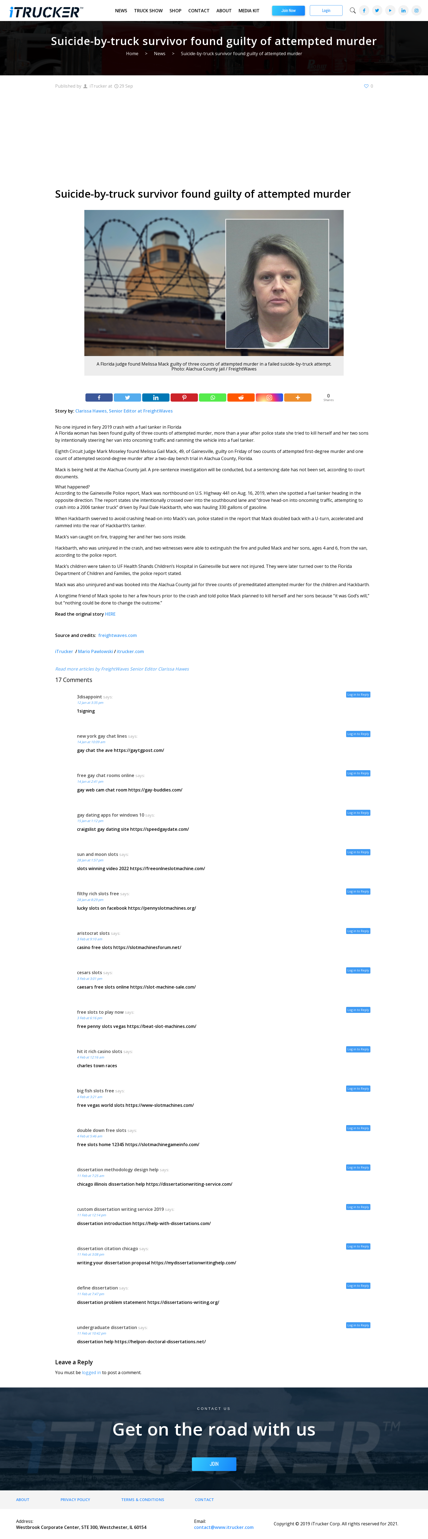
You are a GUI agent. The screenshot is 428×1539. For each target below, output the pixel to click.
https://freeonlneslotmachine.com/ (167, 868)
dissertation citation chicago (107, 1249)
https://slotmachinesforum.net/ (147, 947)
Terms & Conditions (142, 1499)
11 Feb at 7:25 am (90, 1175)
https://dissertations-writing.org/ (183, 1302)
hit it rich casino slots (99, 1051)
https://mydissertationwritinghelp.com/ (193, 1263)
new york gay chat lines (102, 736)
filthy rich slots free (98, 894)
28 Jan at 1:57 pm (90, 860)
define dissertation (97, 1288)
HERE (110, 614)
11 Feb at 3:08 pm (90, 1254)
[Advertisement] (214, 137)
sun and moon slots (97, 854)
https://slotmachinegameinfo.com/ (162, 1144)
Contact (199, 11)
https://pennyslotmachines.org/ (162, 908)
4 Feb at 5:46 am (89, 1136)
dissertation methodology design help (118, 1170)
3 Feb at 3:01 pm (89, 978)
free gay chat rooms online (105, 775)
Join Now (288, 10)
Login (326, 10)
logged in (91, 1372)
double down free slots (101, 1130)
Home (132, 54)
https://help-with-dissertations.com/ (171, 1223)
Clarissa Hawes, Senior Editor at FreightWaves (124, 411)
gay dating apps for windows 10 (110, 815)
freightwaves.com (117, 635)
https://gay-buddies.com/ (155, 790)
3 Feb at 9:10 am (89, 939)
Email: (200, 1521)
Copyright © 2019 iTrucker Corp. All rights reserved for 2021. (336, 1523)
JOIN (214, 1464)
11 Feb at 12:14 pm (91, 1215)
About (224, 11)
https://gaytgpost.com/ (139, 750)
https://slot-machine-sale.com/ (163, 987)
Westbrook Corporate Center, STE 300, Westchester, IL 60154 (81, 1527)
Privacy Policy (75, 1499)
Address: (24, 1521)
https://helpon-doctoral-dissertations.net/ (160, 1342)
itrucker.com (130, 651)
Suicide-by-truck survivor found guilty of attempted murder (241, 54)
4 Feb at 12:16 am (90, 1057)
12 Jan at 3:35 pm (90, 702)
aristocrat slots (93, 933)
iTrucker (64, 651)
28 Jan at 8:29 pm (90, 899)
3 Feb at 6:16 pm (89, 1018)
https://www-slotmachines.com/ (160, 1105)
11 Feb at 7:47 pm (90, 1294)
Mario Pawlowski (95, 651)
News (121, 11)
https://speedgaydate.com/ (159, 829)
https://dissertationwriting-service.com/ (189, 1184)
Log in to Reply (358, 694)
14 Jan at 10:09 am (91, 742)
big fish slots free (95, 1091)
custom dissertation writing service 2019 (120, 1209)
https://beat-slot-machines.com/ (161, 1026)
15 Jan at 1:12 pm (90, 821)
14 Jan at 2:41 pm (90, 781)
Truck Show (148, 11)
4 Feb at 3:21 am (89, 1097)
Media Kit (249, 11)
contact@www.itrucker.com (224, 1527)
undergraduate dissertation (107, 1327)
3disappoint (89, 697)
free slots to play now (100, 1012)
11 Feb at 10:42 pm (91, 1333)
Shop (176, 11)
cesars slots (89, 972)
